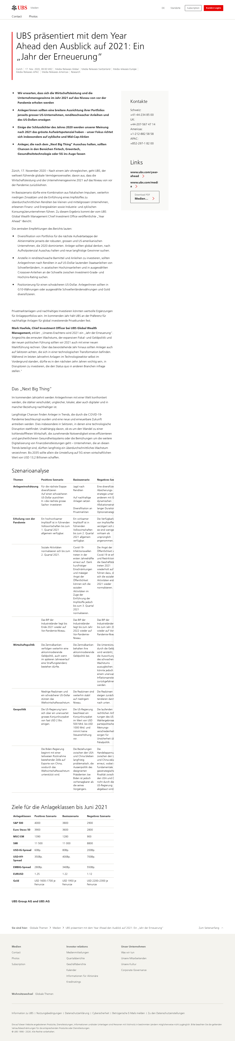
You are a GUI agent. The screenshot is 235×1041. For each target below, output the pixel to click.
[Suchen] (221, 16)
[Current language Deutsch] (163, 8)
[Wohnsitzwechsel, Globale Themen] (44, 994)
